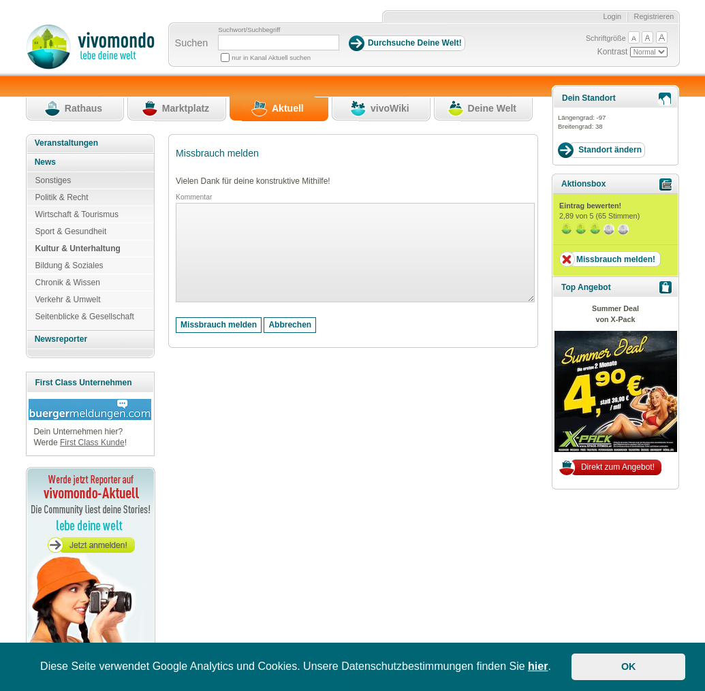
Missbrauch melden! (615, 259)
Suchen (191, 42)
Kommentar (194, 197)
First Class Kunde (92, 442)
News (45, 162)
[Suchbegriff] (278, 42)
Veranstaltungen (66, 143)
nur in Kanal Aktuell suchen (271, 57)
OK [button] (628, 666)
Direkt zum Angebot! (618, 467)
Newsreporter (61, 339)
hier (538, 666)
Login (612, 16)
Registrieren (654, 16)
